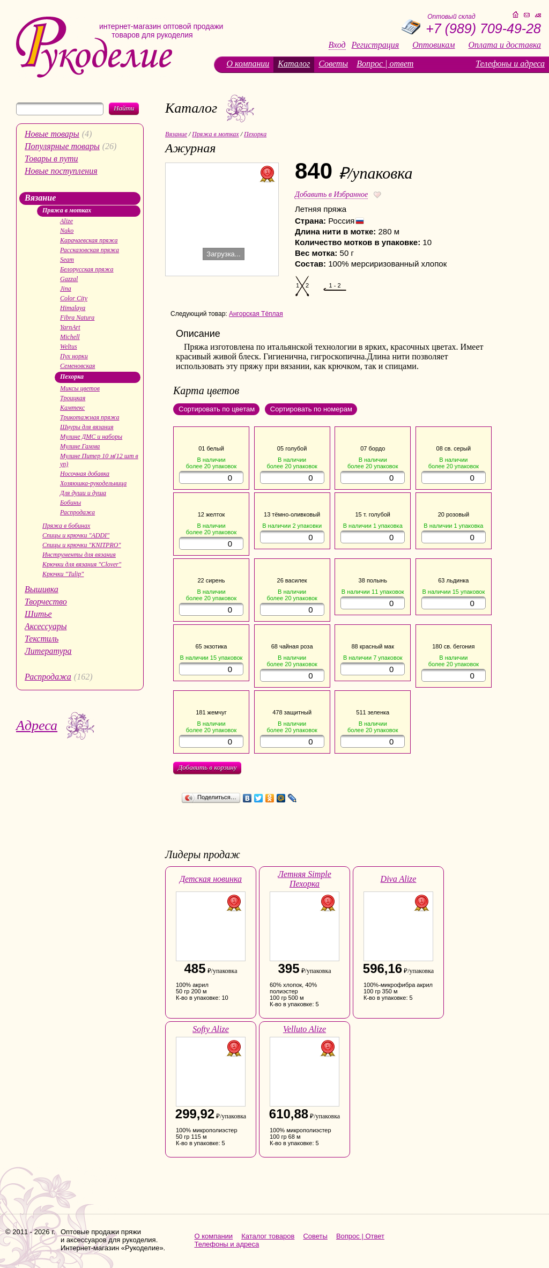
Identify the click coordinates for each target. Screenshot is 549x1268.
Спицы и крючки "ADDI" (75, 535)
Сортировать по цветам (217, 409)
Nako (66, 230)
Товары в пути (51, 158)
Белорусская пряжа (87, 269)
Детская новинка (211, 878)
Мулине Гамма (80, 446)
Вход (337, 45)
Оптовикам (433, 45)
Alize (66, 221)
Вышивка (41, 589)
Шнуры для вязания (87, 427)
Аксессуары (45, 626)
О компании (247, 63)
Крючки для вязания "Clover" (81, 564)
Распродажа (77, 512)
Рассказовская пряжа (89, 250)
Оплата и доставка (505, 45)
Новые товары (52, 133)
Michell (70, 337)
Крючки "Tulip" (63, 574)
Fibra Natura (77, 317)
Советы (333, 63)
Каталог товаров (267, 1236)
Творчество (46, 601)
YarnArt (70, 327)
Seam (67, 259)
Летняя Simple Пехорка (304, 878)
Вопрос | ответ (385, 63)
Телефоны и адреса (510, 63)
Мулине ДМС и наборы (91, 436)
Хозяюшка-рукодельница (93, 483)
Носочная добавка (84, 473)
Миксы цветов (80, 388)
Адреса (36, 725)
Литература (48, 650)
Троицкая (72, 398)
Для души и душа (83, 493)
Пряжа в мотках (66, 210)
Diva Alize (399, 878)
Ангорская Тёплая (256, 314)
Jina (65, 288)
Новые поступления (61, 170)
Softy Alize (210, 1029)
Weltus (68, 346)
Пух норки (74, 356)
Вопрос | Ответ (360, 1236)
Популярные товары (62, 146)
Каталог (294, 63)
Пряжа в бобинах (66, 525)
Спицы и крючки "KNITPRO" (81, 545)
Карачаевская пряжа (89, 240)
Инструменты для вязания (79, 554)
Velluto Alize (304, 1029)
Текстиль (41, 638)
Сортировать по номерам (311, 409)
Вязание (40, 197)
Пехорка (72, 376)
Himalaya (72, 308)
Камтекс (72, 407)
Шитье (38, 613)
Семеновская (77, 366)
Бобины (70, 502)
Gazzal (69, 279)
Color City (73, 298)
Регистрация (375, 45)
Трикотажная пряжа (89, 417)
